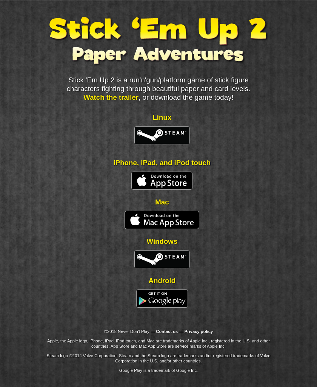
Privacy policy (199, 331)
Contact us (167, 331)
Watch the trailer (110, 97)
